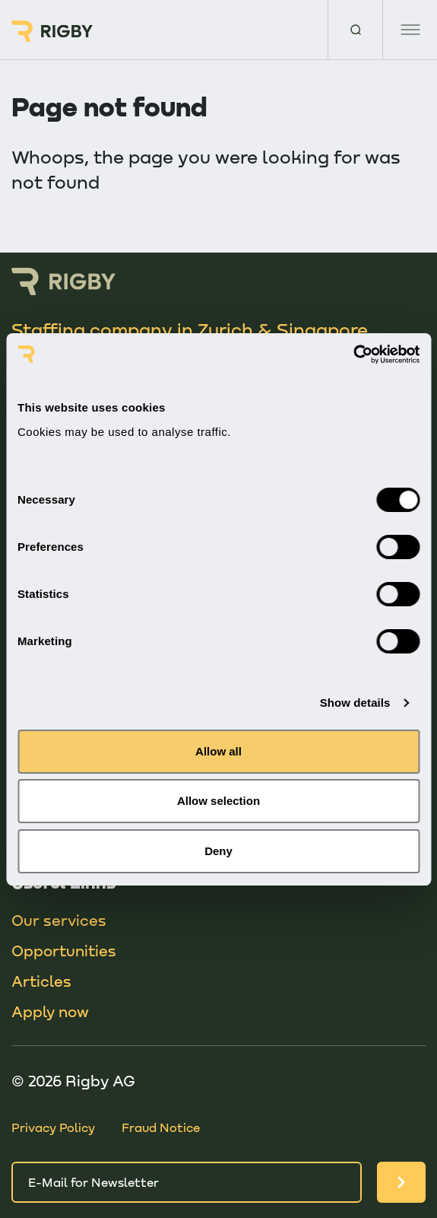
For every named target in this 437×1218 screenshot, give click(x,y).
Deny (218, 850)
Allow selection (218, 800)
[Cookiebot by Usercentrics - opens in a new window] (353, 354)
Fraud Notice (161, 1127)
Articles (41, 981)
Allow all (218, 751)
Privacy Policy (53, 1127)
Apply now (50, 1011)
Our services (58, 920)
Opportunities (63, 950)
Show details (355, 702)
